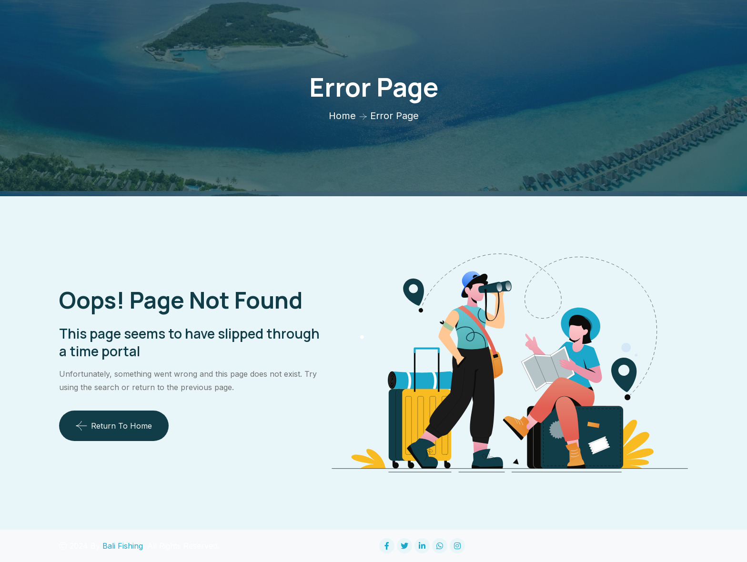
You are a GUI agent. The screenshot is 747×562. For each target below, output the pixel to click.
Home (342, 115)
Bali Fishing (122, 546)
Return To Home (114, 426)
